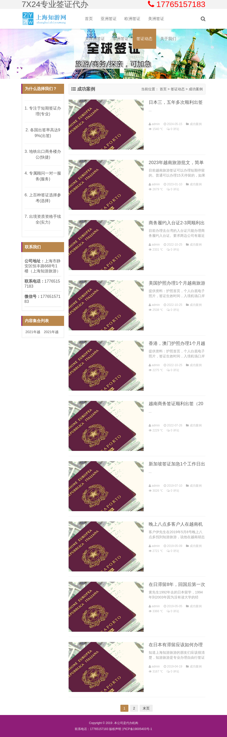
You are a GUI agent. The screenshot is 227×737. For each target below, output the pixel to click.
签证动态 (144, 39)
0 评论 (175, 129)
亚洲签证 (109, 19)
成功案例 (196, 89)
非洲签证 (121, 39)
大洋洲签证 (95, 39)
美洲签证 (156, 19)
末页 (146, 708)
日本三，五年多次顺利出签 (176, 102)
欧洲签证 (132, 19)
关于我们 (168, 39)
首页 (89, 19)
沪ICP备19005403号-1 (137, 729)
